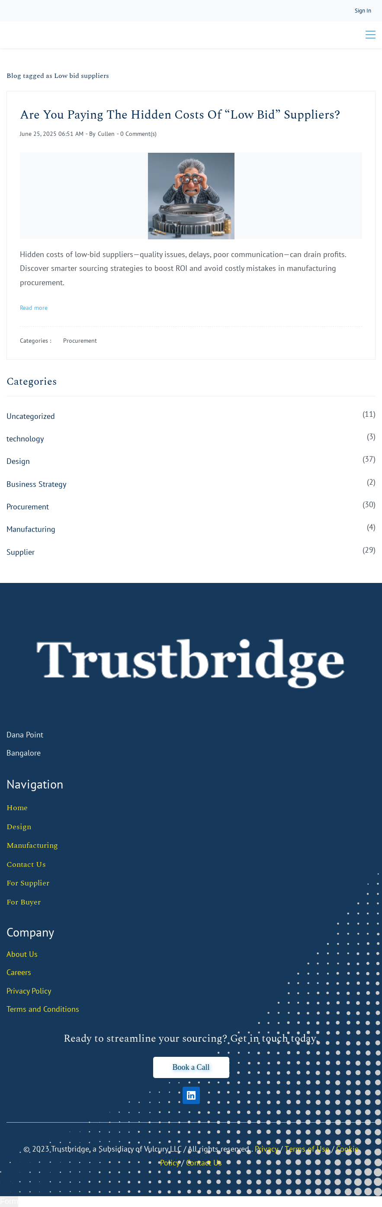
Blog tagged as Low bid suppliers (57, 76)
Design (18, 461)
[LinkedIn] (191, 1095)
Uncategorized (30, 416)
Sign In (363, 10)
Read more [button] (34, 308)
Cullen (106, 134)
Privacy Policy (28, 991)
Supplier (20, 552)
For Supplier (27, 883)
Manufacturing (30, 529)
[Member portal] (363, 11)
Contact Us (26, 864)
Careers (18, 972)
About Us (22, 954)
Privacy (266, 1149)
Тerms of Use (307, 1149)
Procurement (80, 340)
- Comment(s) (137, 134)
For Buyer (23, 902)
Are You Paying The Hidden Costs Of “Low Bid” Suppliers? (180, 115)
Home (17, 808)
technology (25, 439)
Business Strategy (36, 484)
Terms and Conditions (42, 1009)
